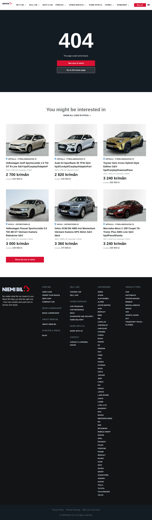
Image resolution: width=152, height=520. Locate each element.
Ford (100, 355)
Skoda (101, 468)
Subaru (101, 478)
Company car (48, 302)
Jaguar (101, 375)
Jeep (100, 378)
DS (99, 345)
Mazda (101, 415)
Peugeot (102, 442)
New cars (46, 298)
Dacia (100, 338)
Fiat (99, 352)
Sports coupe (132, 315)
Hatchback (130, 295)
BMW (100, 315)
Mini (99, 425)
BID (99, 318)
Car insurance (77, 310)
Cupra (101, 335)
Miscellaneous (132, 305)
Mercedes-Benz (105, 418)
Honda (101, 362)
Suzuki (101, 482)
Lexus (100, 398)
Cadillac (102, 322)
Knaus (101, 388)
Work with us (95, 5)
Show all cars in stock (76, 115)
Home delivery (77, 320)
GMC (100, 358)
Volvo (100, 495)
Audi (100, 308)
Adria (100, 292)
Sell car (34, 5)
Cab (127, 292)
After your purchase (91, 509)
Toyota (101, 488)
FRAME (101, 452)
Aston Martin (104, 305)
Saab (100, 462)
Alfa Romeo (103, 298)
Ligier (100, 402)
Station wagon (132, 298)
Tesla (100, 485)
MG (99, 422)
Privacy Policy (58, 509)
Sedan (128, 308)
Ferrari (101, 348)
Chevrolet (103, 325)
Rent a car (48, 5)
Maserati (102, 408)
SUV (127, 318)
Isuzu (100, 368)
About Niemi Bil (49, 324)
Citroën (101, 332)
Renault (102, 455)
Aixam (100, 295)
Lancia (101, 392)
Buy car (21, 5)
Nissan (101, 435)
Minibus (128, 302)
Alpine (101, 302)
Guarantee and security (81, 316)
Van (127, 312)
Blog (44, 335)
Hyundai (101, 365)
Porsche (102, 448)
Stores (109, 5)
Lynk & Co (102, 405)
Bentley (101, 312)
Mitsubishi (102, 428)
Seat (100, 465)
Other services (77, 5)
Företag (61, 5)
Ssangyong (103, 475)
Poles (100, 445)
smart (101, 472)
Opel (100, 438)
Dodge (101, 342)
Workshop (123, 5)
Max (99, 412)
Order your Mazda (51, 295)
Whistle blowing (73, 509)
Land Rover (103, 395)
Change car (75, 292)
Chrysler (102, 328)
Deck (72, 313)
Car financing (76, 306)
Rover (101, 458)
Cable (100, 382)
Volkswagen (104, 492)
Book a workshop (50, 313)
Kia (99, 385)
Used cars (47, 292)
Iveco (100, 372)
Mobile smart (104, 432)
